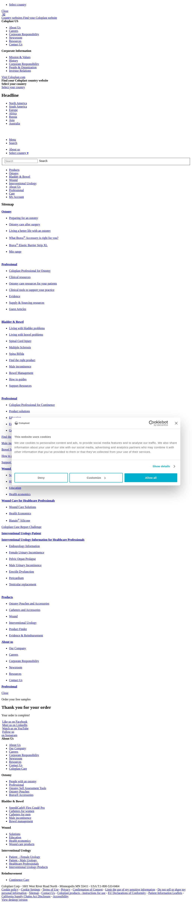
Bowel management (21, 821)
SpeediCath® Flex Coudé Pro (27, 807)
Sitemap (34, 893)
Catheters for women (21, 811)
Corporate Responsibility (24, 34)
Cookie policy (10, 889)
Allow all (151, 477)
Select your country (13, 87)
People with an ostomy (22, 781)
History (13, 60)
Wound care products (21, 844)
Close (5, 11)
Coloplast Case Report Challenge (21, 527)
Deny (41, 477)
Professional (16, 784)
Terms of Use (50, 889)
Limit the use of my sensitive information (130, 889)
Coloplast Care (18, 768)
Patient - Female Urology (24, 856)
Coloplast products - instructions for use (81, 893)
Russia (13, 116)
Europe (13, 110)
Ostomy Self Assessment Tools (27, 788)
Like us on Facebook (14, 721)
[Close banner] (176, 423)
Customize (96, 477)
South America (18, 106)
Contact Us (15, 44)
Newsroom (15, 37)
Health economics (20, 840)
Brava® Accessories (21, 795)
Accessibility (61, 896)
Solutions (14, 834)
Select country (17, 4)
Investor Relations (20, 70)
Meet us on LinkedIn (14, 725)
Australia (14, 123)
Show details (161, 466)
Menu (12, 139)
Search (13, 143)
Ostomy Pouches (19, 791)
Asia (11, 120)
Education (15, 837)
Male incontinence (20, 817)
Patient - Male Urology (23, 860)
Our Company (17, 748)
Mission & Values (19, 57)
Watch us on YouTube (15, 728)
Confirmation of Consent (88, 889)
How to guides (10, 456)
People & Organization (23, 67)
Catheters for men (20, 814)
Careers (13, 30)
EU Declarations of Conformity (127, 893)
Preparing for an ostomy (23, 218)
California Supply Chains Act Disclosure (26, 896)
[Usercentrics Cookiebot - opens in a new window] (151, 423)
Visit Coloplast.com (13, 77)
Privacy (65, 889)
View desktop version (15, 899)
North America (18, 103)
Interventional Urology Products (28, 867)
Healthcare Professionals (24, 863)
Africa (13, 113)
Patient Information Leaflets (165, 893)
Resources (15, 41)
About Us (15, 27)
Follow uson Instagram (9, 733)
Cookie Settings (30, 889)
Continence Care (19, 879)
